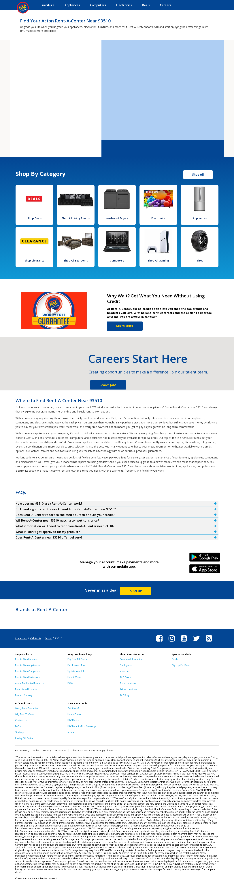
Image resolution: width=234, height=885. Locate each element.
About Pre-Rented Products (29, 683)
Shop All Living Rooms (76, 218)
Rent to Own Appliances (27, 665)
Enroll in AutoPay (76, 665)
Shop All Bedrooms (76, 260)
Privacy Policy (22, 750)
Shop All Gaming (158, 260)
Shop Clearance (34, 260)
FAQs (70, 683)
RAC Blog (124, 695)
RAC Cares (125, 677)
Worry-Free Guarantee (26, 708)
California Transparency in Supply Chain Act (93, 750)
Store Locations (128, 683)
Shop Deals (34, 218)
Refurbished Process (26, 689)
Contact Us (21, 720)
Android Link (205, 558)
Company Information (131, 659)
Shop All (198, 175)
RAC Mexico (73, 720)
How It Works (74, 677)
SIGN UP (136, 591)
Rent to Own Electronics (27, 677)
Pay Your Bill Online (77, 659)
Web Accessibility (42, 750)
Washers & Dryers (117, 218)
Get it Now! (73, 708)
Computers (117, 260)
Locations (21, 638)
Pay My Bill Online (24, 738)
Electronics (158, 218)
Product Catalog (23, 695)
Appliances (200, 218)
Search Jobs (108, 385)
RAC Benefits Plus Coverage (81, 726)
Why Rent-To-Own (24, 714)
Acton (48, 638)
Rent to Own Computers (27, 671)
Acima (70, 732)
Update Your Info (76, 671)
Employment (126, 665)
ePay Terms (61, 750)
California (35, 638)
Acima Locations (128, 689)
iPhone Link (204, 570)
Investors (124, 671)
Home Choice (74, 714)
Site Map (19, 732)
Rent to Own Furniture (26, 659)
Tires (200, 260)
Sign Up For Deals (181, 665)
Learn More (124, 326)
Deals (175, 659)
